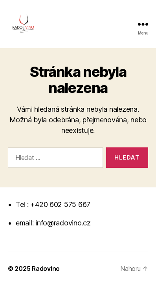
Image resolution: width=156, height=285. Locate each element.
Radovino (46, 268)
